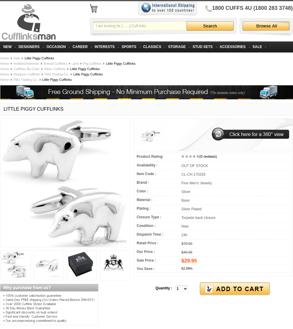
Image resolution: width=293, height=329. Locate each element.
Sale (16, 58)
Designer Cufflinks (26, 74)
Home (4, 58)
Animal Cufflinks (55, 63)
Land (75, 63)
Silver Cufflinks (55, 69)
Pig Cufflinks (92, 63)
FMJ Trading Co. (56, 74)
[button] (213, 289)
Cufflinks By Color (26, 69)
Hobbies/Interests (26, 63)
